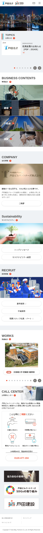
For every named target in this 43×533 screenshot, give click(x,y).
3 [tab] (19, 68)
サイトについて (6, 522)
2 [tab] (17, 68)
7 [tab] (22, 380)
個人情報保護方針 (7, 518)
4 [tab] (22, 68)
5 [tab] (25, 68)
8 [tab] (25, 380)
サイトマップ (27, 518)
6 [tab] (27, 68)
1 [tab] (14, 68)
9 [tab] (27, 380)
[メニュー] (39, 3)
